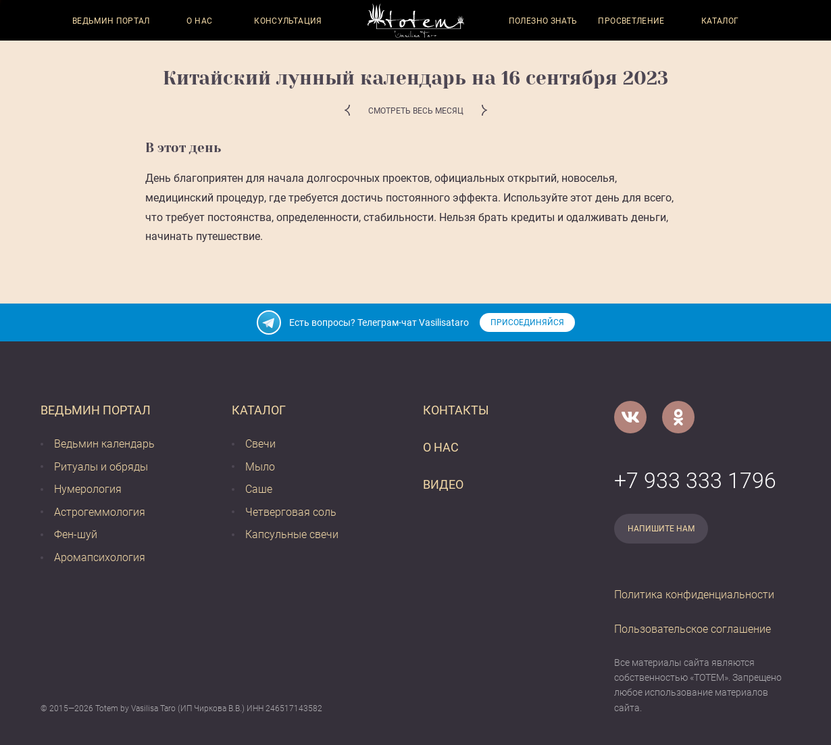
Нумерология (88, 489)
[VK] (630, 417)
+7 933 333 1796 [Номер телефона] (695, 481)
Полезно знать (543, 21)
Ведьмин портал (111, 21)
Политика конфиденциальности (694, 594)
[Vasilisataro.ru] (416, 20)
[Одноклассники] (678, 417)
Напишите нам (661, 528)
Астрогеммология (99, 512)
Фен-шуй (75, 534)
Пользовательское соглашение (692, 629)
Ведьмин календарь (104, 443)
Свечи (260, 443)
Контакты (456, 410)
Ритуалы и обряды (101, 466)
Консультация (288, 21)
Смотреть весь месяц (415, 111)
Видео (443, 484)
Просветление (631, 21)
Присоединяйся (527, 322)
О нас (199, 21)
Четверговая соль (290, 512)
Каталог (720, 21)
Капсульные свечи (291, 534)
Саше (258, 489)
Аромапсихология (99, 557)
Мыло (260, 466)
